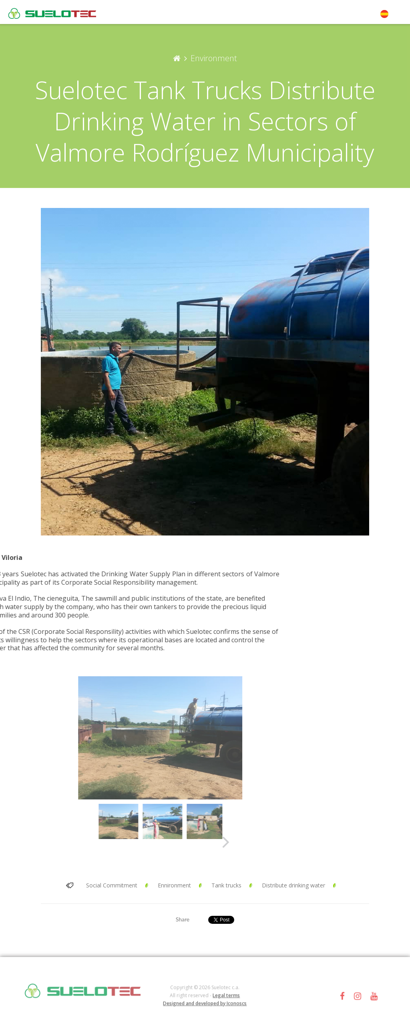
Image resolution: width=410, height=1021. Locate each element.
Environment (214, 54)
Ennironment (174, 885)
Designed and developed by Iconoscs (205, 1009)
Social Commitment (111, 885)
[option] (120, 737)
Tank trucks (226, 885)
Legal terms (226, 1001)
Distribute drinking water (293, 885)
